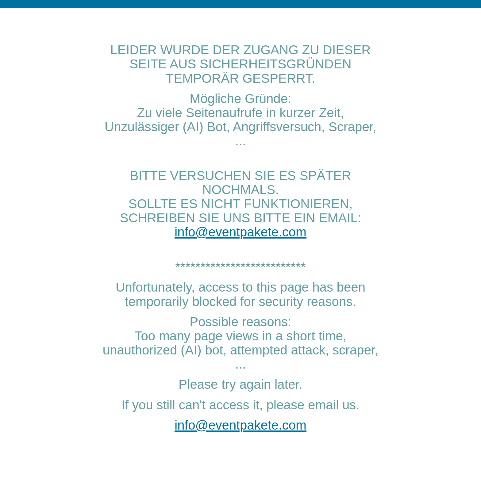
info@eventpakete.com (240, 232)
